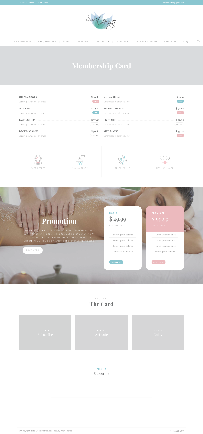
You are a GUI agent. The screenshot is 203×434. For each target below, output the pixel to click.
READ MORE (32, 250)
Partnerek (170, 41)
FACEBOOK (178, 430)
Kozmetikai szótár (146, 41)
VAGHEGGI (103, 41)
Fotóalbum (122, 41)
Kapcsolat (84, 41)
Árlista (67, 41)
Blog (186, 41)
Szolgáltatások (47, 41)
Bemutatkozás (22, 41)
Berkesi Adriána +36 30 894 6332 (34, 2)
